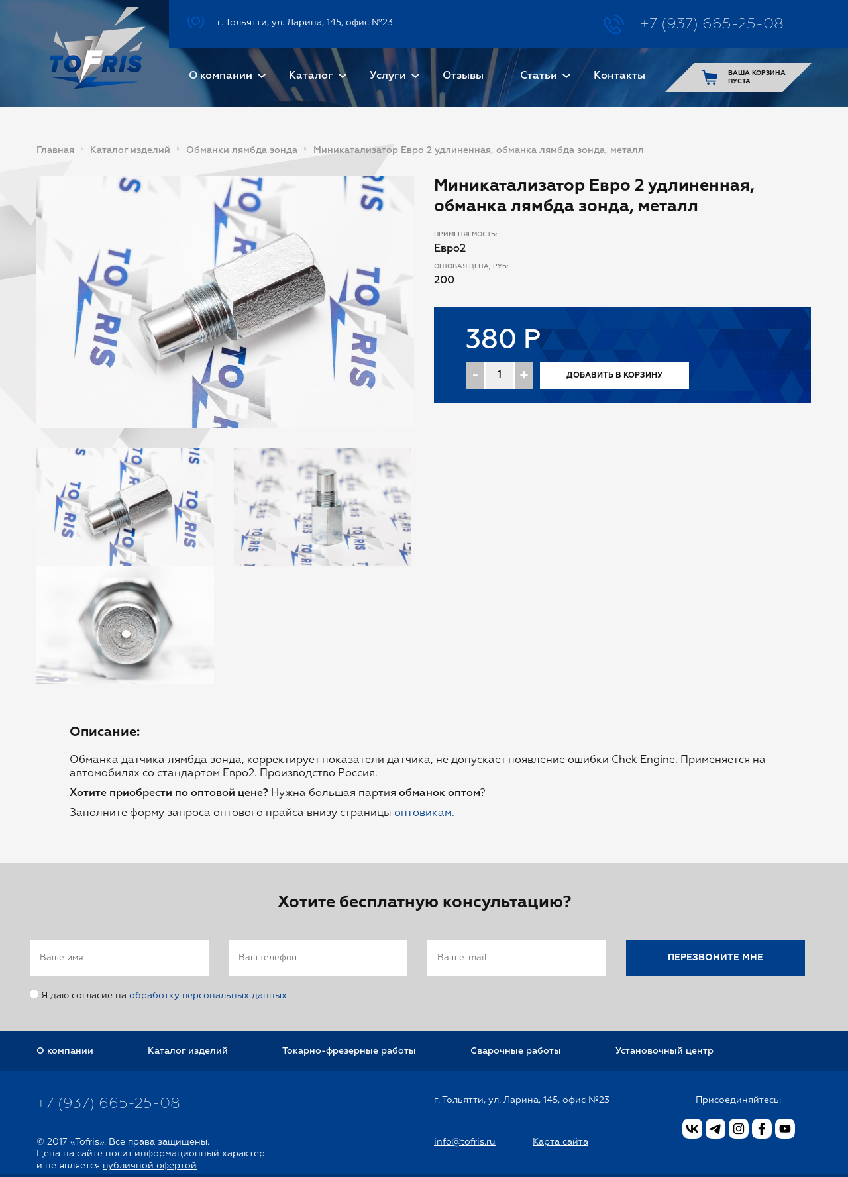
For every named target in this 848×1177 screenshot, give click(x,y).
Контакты (619, 76)
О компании (220, 76)
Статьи (538, 76)
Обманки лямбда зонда (241, 150)
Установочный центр (664, 1051)
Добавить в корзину (614, 376)
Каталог (311, 76)
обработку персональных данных (208, 995)
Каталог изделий (130, 150)
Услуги (388, 76)
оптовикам (423, 813)
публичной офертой (150, 1165)
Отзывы (463, 76)
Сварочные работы (515, 1051)
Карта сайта (560, 1142)
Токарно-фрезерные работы (349, 1051)
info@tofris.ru (465, 1142)
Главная (55, 150)
